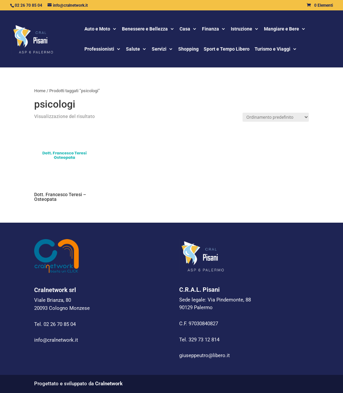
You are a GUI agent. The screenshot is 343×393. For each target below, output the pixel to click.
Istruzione (241, 29)
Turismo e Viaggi (272, 49)
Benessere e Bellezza (145, 29)
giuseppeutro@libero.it (204, 355)
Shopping (188, 49)
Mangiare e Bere (281, 29)
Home (40, 90)
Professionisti (99, 49)
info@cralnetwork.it (56, 340)
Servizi (159, 49)
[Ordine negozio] (276, 117)
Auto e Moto (97, 29)
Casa (185, 29)
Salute (133, 49)
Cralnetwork (109, 384)
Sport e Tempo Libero (227, 49)
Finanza (210, 29)
